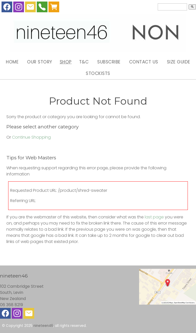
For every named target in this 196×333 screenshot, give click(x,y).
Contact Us (143, 62)
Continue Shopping (31, 137)
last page (154, 217)
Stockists (98, 73)
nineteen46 (43, 325)
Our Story (39, 62)
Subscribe (108, 62)
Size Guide (178, 62)
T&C (84, 62)
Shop (66, 62)
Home (12, 62)
